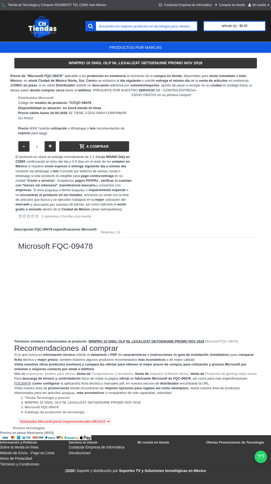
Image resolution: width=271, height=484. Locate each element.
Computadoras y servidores (112, 374)
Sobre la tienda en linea (19, 447)
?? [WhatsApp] (260, 456)
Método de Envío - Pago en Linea (27, 453)
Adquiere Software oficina (169, 374)
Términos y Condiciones (19, 464)
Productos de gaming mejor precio (231, 374)
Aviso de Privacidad (16, 458)
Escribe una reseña (76, 216)
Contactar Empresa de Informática (96, 447)
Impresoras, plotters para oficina (50, 374)
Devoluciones (80, 453)
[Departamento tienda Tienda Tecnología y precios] (47, 398)
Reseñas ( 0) (110, 232)
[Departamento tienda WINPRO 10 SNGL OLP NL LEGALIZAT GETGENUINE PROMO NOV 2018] (83, 402)
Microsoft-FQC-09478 (221, 341)
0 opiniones (50, 216)
